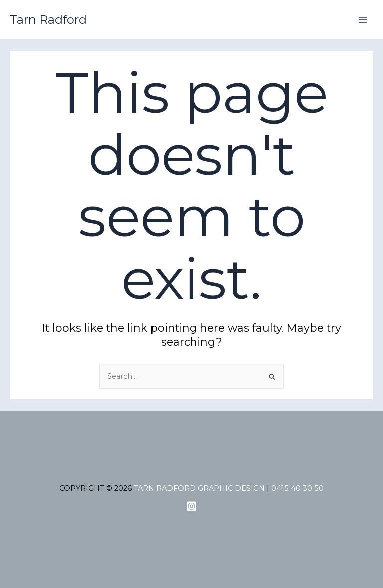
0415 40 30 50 (297, 488)
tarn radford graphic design (199, 488)
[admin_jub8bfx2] (191, 506)
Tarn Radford (48, 19)
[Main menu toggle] (362, 19)
